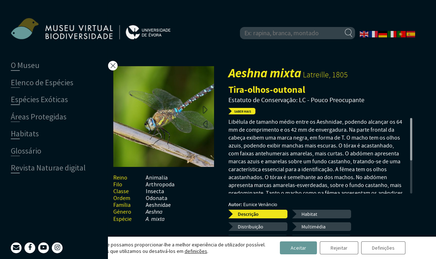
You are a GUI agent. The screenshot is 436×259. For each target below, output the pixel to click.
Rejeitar (339, 248)
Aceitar (298, 248)
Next (205, 109)
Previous (205, 123)
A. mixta (155, 219)
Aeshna (154, 212)
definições (196, 251)
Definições (383, 248)
